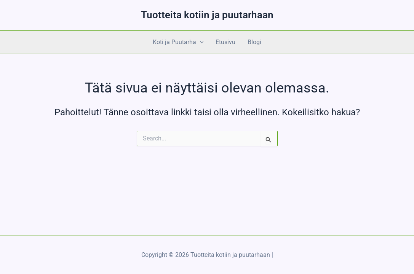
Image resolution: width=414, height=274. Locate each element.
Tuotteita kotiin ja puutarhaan (207, 15)
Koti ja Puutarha (178, 42)
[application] (200, 42)
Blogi (254, 42)
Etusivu (225, 42)
